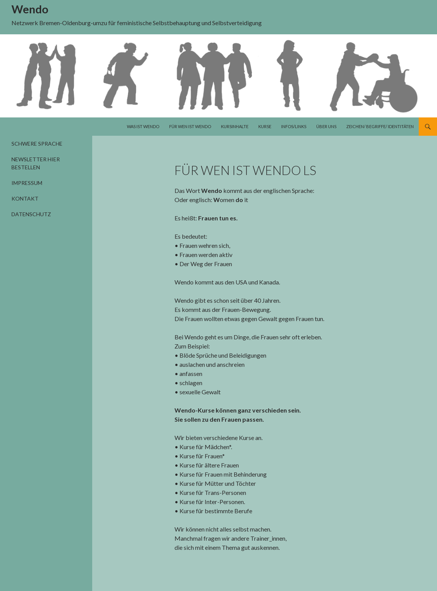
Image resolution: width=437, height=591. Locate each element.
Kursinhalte (234, 126)
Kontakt (24, 198)
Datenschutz (31, 214)
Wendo (29, 9)
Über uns (326, 126)
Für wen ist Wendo (190, 126)
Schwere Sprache (36, 143)
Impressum (26, 183)
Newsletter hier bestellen (35, 163)
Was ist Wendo (143, 126)
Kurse (264, 126)
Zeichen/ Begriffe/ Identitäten (380, 126)
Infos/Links (293, 126)
